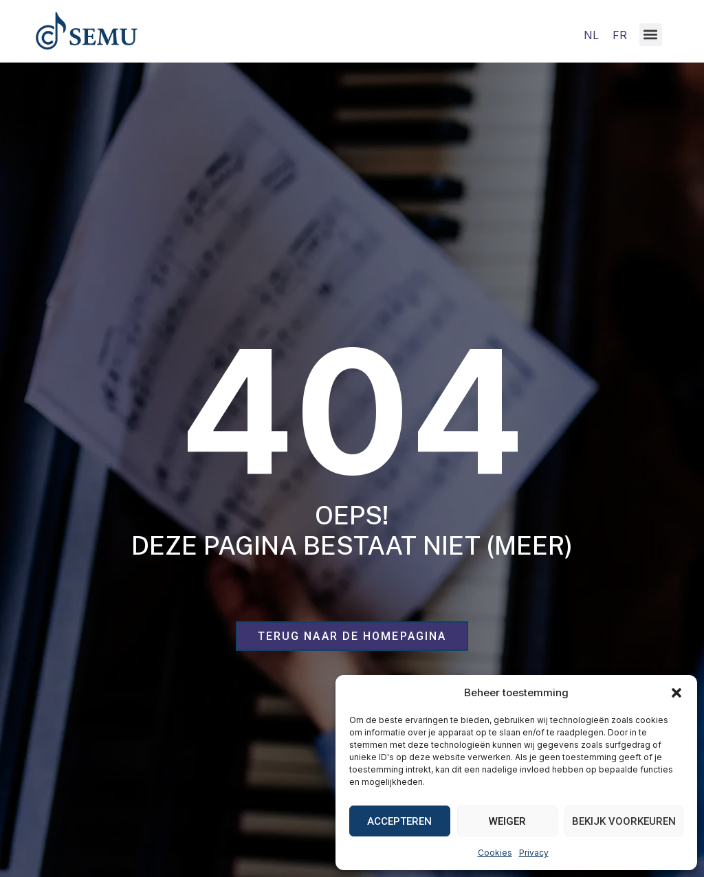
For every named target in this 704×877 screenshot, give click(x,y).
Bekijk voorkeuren (624, 821)
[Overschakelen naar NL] (591, 35)
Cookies (495, 852)
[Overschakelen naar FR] (620, 35)
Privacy (534, 852)
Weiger (507, 821)
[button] (676, 693)
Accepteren (399, 821)
